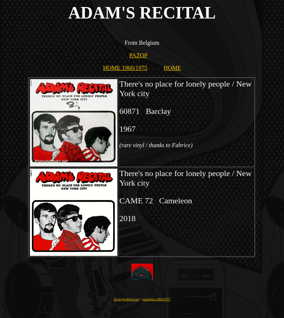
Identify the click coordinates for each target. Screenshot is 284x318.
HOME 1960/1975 (125, 68)
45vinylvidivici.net (126, 299)
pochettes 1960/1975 (156, 299)
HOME (172, 68)
